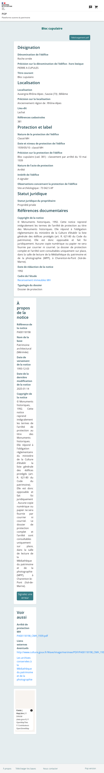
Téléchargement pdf (80, 37)
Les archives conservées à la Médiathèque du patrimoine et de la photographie (25, 668)
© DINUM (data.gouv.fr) (21, 716)
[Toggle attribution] (31, 710)
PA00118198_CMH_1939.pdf (25, 635)
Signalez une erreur (25, 596)
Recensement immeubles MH (34, 280)
